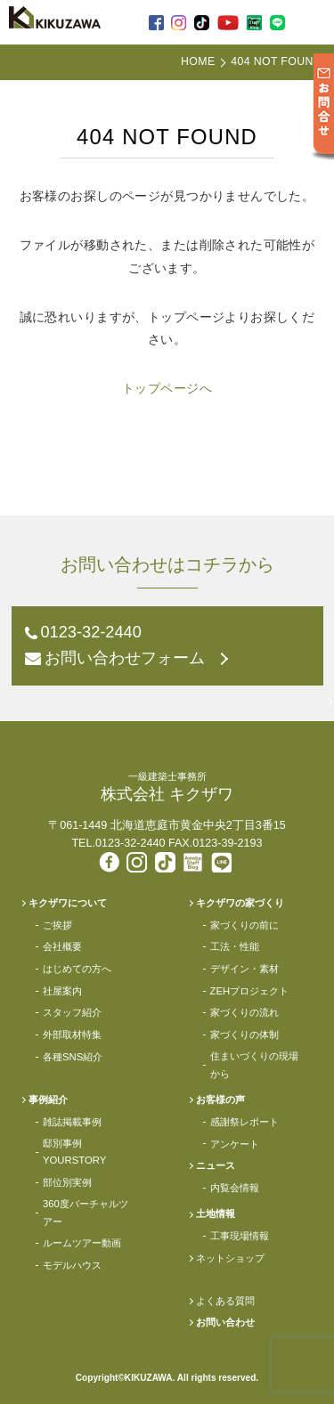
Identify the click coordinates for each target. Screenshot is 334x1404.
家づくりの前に (244, 925)
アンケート (234, 1144)
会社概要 (62, 946)
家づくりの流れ (244, 1012)
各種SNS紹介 (72, 1056)
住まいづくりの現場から (254, 1064)
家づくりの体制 (244, 1034)
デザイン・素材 (244, 968)
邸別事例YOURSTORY (74, 1151)
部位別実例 (67, 1182)
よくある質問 (225, 1300)
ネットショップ (230, 1258)
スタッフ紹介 (72, 1012)
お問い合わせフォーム (125, 658)
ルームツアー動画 (82, 1243)
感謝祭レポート (244, 1121)
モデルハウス (72, 1265)
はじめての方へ (77, 968)
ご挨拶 (57, 925)
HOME (198, 61)
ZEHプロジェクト (249, 991)
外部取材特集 (72, 1034)
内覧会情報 (234, 1187)
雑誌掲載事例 (72, 1121)
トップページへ (167, 388)
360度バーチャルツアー (85, 1212)
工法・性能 (234, 946)
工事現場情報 (239, 1235)
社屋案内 (62, 991)
